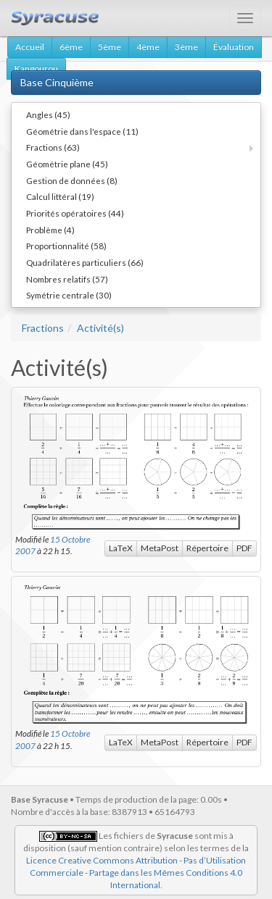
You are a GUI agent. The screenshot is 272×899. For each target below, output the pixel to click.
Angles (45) (48, 114)
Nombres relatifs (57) (67, 279)
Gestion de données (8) (72, 180)
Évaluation (233, 46)
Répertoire (207, 548)
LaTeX (121, 548)
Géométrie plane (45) (67, 164)
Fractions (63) (53, 147)
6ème (71, 46)
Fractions (43, 328)
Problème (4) (50, 230)
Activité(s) (100, 328)
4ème (148, 46)
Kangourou (36, 68)
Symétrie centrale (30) (69, 295)
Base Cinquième (57, 82)
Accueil (29, 46)
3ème (186, 46)
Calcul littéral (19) (60, 196)
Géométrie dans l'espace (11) (82, 131)
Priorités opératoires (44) (75, 213)
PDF (244, 548)
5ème (109, 46)
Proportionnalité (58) (66, 246)
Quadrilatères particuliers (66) (85, 262)
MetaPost (159, 548)
